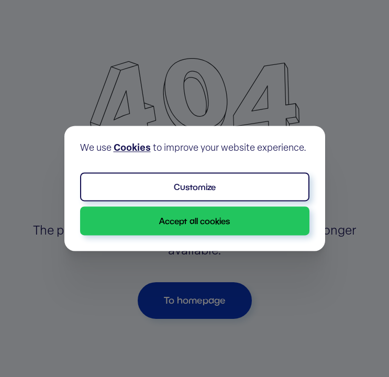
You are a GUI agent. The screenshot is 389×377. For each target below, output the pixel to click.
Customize (195, 187)
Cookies (132, 148)
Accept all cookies (194, 221)
